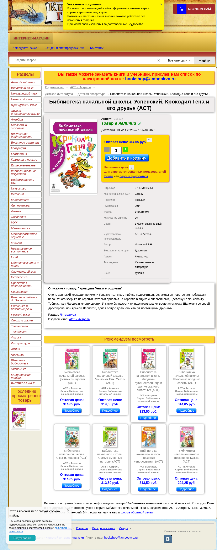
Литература (20, 205)
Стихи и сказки (22, 320)
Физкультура (20, 343)
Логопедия (18, 217)
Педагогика (19, 277)
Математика (20, 228)
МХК (14, 222)
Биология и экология (19, 126)
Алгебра (17, 119)
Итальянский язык (24, 93)
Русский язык (20, 314)
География (18, 148)
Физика (16, 337)
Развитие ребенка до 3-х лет (24, 299)
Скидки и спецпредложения (64, 48)
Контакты (97, 48)
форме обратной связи (137, 512)
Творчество (19, 326)
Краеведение (20, 200)
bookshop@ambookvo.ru (150, 78)
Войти (108, 176)
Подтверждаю (22, 538)
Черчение (18, 354)
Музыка (16, 242)
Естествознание (23, 165)
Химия (15, 349)
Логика (16, 211)
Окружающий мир (23, 271)
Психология (19, 291)
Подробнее (71, 410)
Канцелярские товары (21, 376)
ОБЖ (14, 257)
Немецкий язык (21, 99)
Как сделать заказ (103, 528)
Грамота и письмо (24, 159)
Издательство (54, 87)
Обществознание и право (25, 264)
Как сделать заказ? (25, 48)
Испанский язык (22, 88)
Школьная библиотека (19, 362)
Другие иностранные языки (25, 112)
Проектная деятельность (21, 284)
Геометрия (19, 154)
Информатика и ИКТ (22, 181)
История (17, 194)
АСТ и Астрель (80, 87)
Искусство (18, 188)
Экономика (18, 369)
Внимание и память (25, 142)
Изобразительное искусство (24, 172)
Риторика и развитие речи (21, 307)
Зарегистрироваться (134, 176)
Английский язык (23, 82)
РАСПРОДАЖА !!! (23, 383)
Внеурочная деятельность (21, 135)
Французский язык (24, 105)
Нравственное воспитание (21, 250)
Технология (19, 331)
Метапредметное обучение (24, 235)
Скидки (123, 528)
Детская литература (59, 94)
